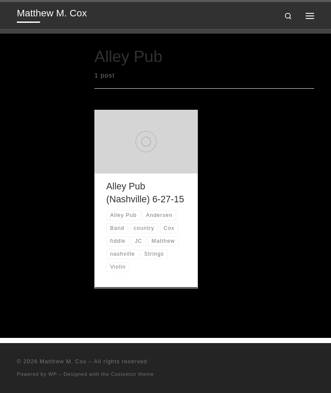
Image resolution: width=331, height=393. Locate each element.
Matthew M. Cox (63, 361)
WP (52, 374)
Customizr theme (132, 374)
